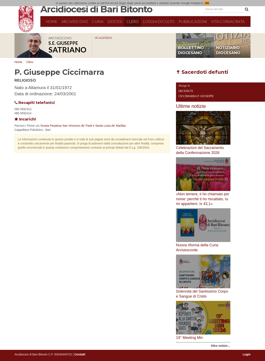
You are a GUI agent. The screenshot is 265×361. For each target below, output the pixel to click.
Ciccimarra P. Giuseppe (196, 96)
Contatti (79, 354)
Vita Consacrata (228, 21)
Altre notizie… (220, 345)
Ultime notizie (191, 106)
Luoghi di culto (159, 21)
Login (247, 354)
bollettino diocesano (191, 50)
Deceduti (185, 91)
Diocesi (115, 21)
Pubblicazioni (193, 21)
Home (51, 21)
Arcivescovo (74, 21)
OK (206, 3)
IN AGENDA (103, 38)
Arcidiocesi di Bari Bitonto (96, 9)
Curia (98, 21)
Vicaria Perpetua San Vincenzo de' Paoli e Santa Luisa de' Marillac (83, 125)
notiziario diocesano (228, 50)
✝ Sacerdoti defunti (202, 72)
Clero (132, 21)
